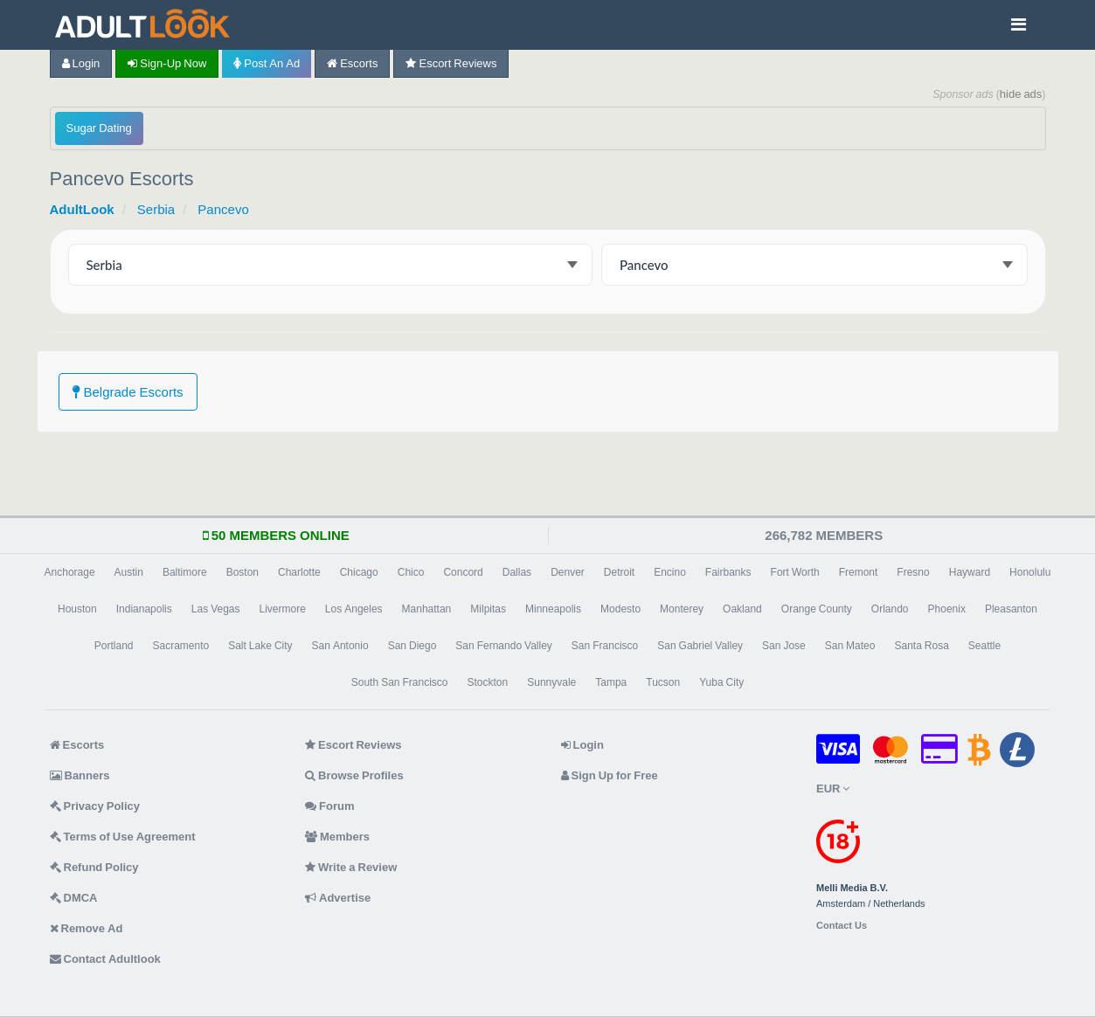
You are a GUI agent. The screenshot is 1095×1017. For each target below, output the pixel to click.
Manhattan (427, 609)
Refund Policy (94, 867)
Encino (670, 572)
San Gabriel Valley (700, 645)
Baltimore (185, 572)
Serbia (156, 209)
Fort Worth (795, 572)
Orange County (816, 609)
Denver (568, 572)
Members (337, 836)
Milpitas (488, 609)
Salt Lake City (260, 645)
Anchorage (70, 572)
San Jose (784, 645)
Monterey (681, 609)
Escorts (352, 63)
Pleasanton (1011, 609)
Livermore (283, 609)
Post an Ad (266, 63)
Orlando (890, 609)
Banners (80, 775)
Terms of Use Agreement (123, 836)
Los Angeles (354, 609)
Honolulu (1029, 572)
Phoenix (947, 609)
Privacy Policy (95, 806)
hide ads (1021, 94)
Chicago (359, 572)
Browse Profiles (354, 775)
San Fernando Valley (503, 645)
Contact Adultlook (105, 959)
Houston (77, 609)
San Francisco (605, 645)
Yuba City (721, 682)
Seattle (984, 645)
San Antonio (340, 645)
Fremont (858, 572)
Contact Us (841, 926)
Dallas (516, 572)
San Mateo (850, 645)
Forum (329, 806)
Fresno (913, 572)
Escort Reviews (450, 63)
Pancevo (223, 209)
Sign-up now (167, 63)
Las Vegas (215, 609)
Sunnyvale (551, 682)
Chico (411, 572)
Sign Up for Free (609, 775)
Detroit (619, 572)
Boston (242, 572)
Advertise (338, 897)
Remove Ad (86, 928)
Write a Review (351, 867)
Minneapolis (553, 609)
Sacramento (180, 645)
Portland (114, 645)
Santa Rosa (921, 645)
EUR (832, 788)
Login (81, 63)
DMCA (74, 897)
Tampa (611, 682)
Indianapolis (144, 609)
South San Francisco (399, 682)
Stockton (488, 682)
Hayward (969, 572)
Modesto (620, 609)
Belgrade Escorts (128, 391)
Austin (128, 572)
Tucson (663, 682)
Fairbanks (728, 572)
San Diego (412, 645)
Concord (462, 572)
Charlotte (299, 572)
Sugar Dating (99, 128)
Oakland (742, 609)
